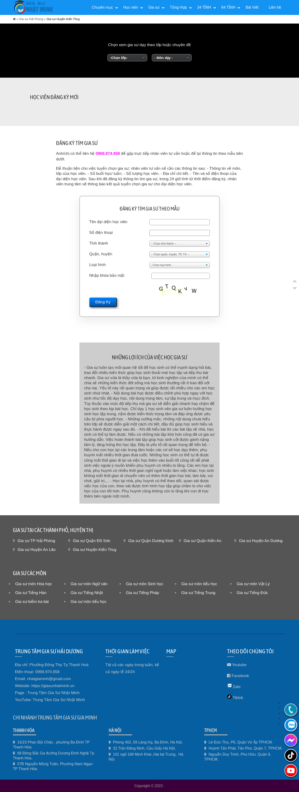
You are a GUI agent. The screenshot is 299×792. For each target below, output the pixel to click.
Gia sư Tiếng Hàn (30, 593)
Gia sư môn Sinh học (144, 584)
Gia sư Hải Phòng (31, 19)
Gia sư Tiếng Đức (252, 593)
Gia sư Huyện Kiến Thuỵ (95, 549)
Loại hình (97, 265)
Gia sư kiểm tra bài (32, 601)
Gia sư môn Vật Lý (253, 584)
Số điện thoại (101, 232)
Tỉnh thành (98, 243)
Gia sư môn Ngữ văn (89, 584)
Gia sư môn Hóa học (33, 584)
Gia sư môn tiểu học (199, 584)
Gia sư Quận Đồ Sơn (91, 541)
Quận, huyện (100, 254)
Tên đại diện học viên (108, 222)
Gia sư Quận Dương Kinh (150, 541)
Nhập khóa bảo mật (106, 275)
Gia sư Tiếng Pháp (142, 593)
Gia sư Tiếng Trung (198, 593)
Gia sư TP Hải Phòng (36, 541)
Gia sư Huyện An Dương (261, 541)
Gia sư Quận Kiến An (202, 541)
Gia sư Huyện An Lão (37, 549)
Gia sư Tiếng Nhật (87, 593)
